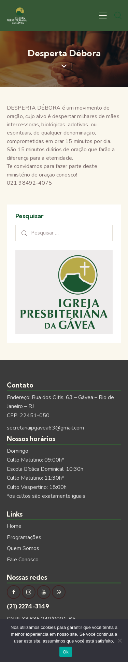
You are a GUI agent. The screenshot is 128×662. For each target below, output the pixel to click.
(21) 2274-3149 (28, 606)
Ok (66, 651)
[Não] (119, 640)
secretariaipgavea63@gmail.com (45, 428)
